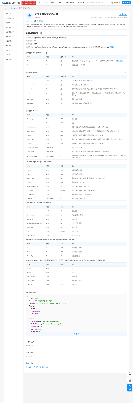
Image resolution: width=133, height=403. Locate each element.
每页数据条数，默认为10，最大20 (82, 103)
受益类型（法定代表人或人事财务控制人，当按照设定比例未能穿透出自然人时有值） (97, 139)
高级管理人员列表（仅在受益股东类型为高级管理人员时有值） (91, 151)
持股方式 (74, 227)
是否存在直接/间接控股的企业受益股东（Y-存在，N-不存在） (90, 127)
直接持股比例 (76, 235)
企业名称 (74, 119)
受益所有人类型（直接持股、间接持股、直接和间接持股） (89, 178)
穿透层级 (74, 211)
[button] (76, 53)
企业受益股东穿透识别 (24, 8)
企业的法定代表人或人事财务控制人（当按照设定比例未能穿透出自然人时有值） (96, 131)
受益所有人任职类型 (78, 182)
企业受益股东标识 (77, 174)
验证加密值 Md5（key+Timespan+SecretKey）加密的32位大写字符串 (93, 61)
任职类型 (74, 284)
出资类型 (74, 219)
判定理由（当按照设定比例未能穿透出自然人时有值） (88, 135)
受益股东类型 (76, 256)
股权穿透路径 (76, 231)
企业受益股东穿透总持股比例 (80, 186)
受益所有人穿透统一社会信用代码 (82, 194)
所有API (13, 8)
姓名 (73, 268)
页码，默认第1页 (77, 99)
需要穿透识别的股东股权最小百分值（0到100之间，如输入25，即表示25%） (95, 89)
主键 (73, 123)
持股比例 (74, 276)
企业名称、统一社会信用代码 (80, 85)
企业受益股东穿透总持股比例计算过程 (83, 190)
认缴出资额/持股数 (77, 215)
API (8, 8)
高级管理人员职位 (77, 252)
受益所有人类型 (76, 280)
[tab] (76, 53)
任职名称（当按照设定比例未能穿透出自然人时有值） (88, 143)
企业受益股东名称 (77, 170)
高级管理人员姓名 (77, 248)
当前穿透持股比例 (77, 223)
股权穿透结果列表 (77, 147)
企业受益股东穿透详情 (78, 198)
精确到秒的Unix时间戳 (78, 65)
